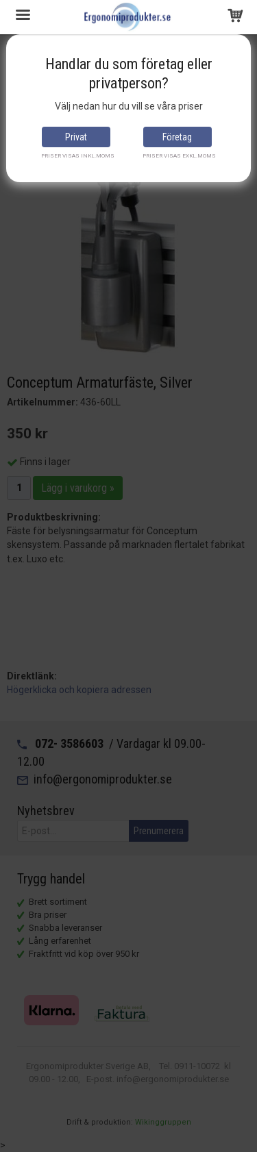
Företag (177, 137)
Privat (76, 137)
